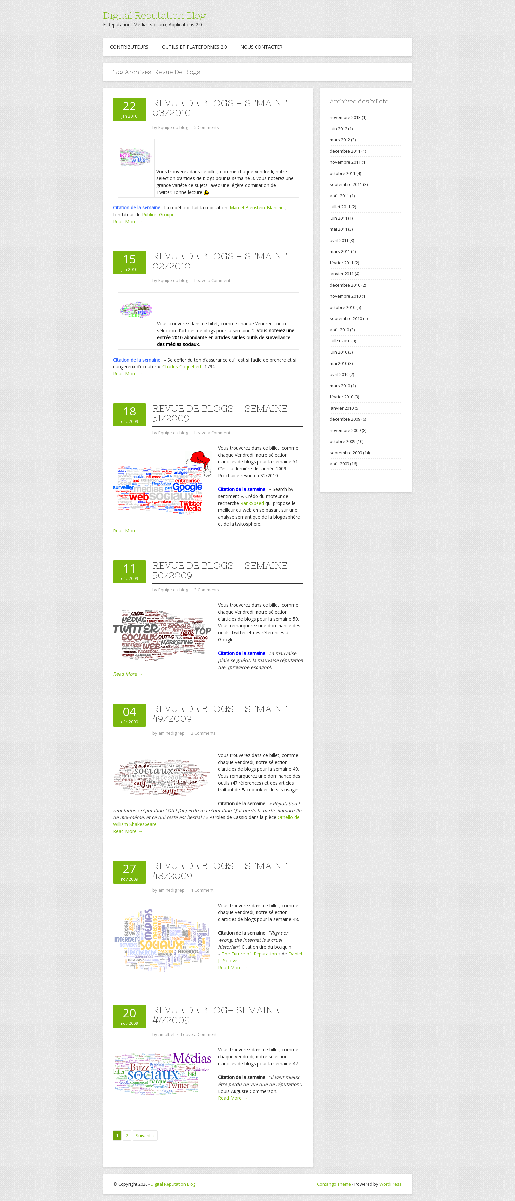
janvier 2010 (342, 408)
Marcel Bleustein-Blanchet (257, 207)
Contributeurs (129, 47)
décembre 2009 (345, 419)
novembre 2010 (345, 296)
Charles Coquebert (182, 367)
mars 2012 (340, 140)
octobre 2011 (342, 173)
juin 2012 (338, 128)
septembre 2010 (346, 318)
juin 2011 (338, 218)
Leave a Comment (212, 280)
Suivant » (145, 1135)
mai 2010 (338, 363)
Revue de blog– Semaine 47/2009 (215, 1015)
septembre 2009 (346, 453)
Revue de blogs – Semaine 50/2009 (219, 570)
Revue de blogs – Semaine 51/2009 (219, 413)
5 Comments (206, 127)
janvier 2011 (342, 274)
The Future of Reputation (249, 954)
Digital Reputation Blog (154, 15)
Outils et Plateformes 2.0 (194, 47)
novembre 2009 (345, 430)
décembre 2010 (345, 285)
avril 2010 (339, 374)
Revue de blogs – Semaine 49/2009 (219, 713)
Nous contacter (261, 47)
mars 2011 (340, 251)
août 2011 (339, 196)
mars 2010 (340, 386)
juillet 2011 (340, 207)
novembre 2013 (345, 117)
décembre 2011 (345, 151)
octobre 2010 (342, 307)
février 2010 (341, 397)
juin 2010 (338, 352)
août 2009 (339, 464)
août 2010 (339, 330)
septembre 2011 (346, 184)
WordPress (390, 1184)
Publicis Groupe (158, 214)
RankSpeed (252, 503)
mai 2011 (338, 229)
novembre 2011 (345, 162)
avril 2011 (339, 240)
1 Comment (202, 890)
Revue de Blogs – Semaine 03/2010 (219, 108)
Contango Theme (334, 1184)
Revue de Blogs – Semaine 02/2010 (219, 261)
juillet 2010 (340, 341)
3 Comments (206, 590)
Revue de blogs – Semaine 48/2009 (219, 870)
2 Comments (203, 733)
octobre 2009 (342, 441)
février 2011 (341, 263)
